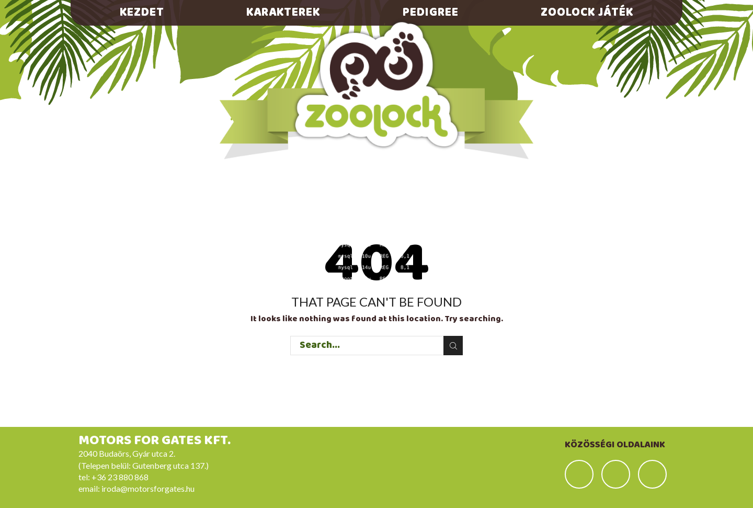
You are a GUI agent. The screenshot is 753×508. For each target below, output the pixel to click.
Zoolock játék (587, 12)
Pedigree (431, 12)
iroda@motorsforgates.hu (148, 488)
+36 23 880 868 (120, 477)
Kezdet (142, 12)
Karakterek (283, 12)
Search (453, 345)
